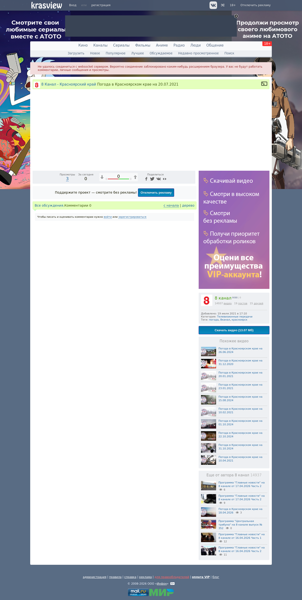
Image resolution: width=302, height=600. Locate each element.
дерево (188, 294)
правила (115, 577)
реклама (145, 577)
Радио (179, 45)
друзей (258, 303)
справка (130, 577)
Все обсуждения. (49, 294)
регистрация (100, 5)
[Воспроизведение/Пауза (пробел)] (36, 255)
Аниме (162, 45)
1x (161, 255)
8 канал (223, 298)
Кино (83, 45)
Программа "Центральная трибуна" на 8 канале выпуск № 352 (240, 525)
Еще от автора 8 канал (233, 475)
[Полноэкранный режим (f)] (191, 255)
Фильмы (142, 45)
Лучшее (137, 53)
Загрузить (76, 53)
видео (228, 303)
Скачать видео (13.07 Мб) (234, 330)
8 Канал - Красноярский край (68, 84)
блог (215, 577)
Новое (95, 53)
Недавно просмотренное (198, 53)
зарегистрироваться (132, 305)
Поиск (229, 53)
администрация (94, 577)
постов (242, 303)
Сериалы (121, 45)
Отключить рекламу (255, 5)
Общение (215, 45)
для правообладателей (172, 577)
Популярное (116, 53)
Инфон (162, 583)
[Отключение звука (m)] (169, 255)
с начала (171, 294)
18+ (233, 5)
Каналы (100, 45)
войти (108, 305)
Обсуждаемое (161, 53)
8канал (225, 319)
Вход (72, 5)
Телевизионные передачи (234, 316)
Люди (195, 45)
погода (214, 319)
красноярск (239, 319)
